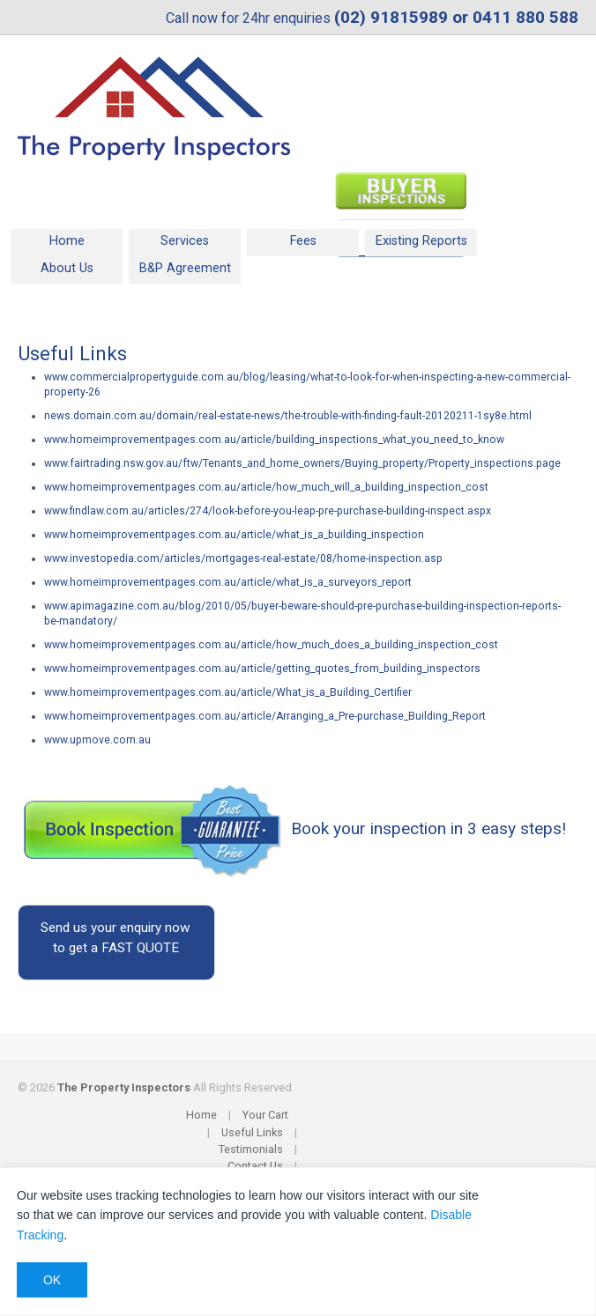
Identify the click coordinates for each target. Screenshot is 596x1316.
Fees (303, 240)
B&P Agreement (185, 268)
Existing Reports (421, 240)
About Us (67, 268)
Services (185, 241)
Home (67, 240)
